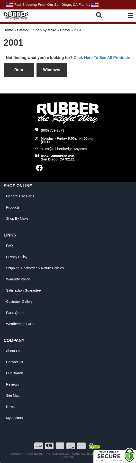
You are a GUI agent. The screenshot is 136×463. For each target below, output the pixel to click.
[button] (102, 14)
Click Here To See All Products (102, 58)
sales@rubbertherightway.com (64, 149)
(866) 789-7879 (52, 130)
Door (18, 70)
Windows (51, 70)
